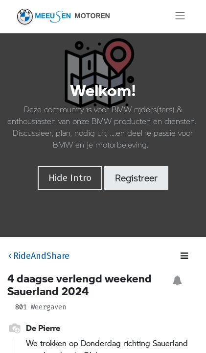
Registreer (136, 177)
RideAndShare (38, 256)
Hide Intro (70, 177)
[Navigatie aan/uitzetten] (180, 16)
